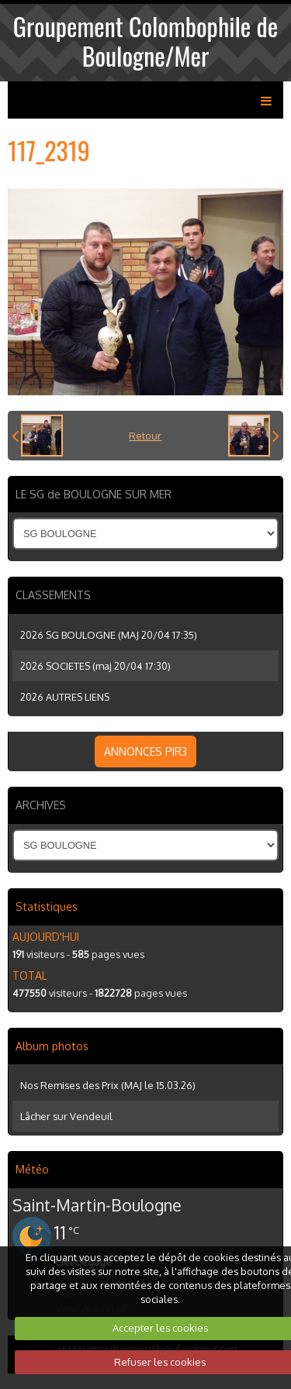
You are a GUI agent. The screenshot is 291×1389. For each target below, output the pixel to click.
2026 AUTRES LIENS (64, 697)
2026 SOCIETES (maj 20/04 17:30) (95, 666)
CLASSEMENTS (53, 594)
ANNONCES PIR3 (145, 751)
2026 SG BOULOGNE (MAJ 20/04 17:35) (108, 635)
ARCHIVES (41, 805)
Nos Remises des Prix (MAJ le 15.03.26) (108, 1085)
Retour (145, 435)
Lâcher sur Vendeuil (66, 1116)
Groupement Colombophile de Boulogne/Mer (145, 41)
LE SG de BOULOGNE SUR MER (93, 494)
